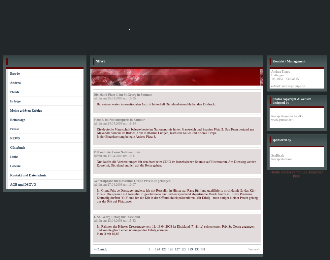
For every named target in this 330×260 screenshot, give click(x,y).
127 (177, 249)
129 (190, 249)
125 (163, 249)
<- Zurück (100, 249)
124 (157, 249)
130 (196, 249)
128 (183, 249)
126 (170, 249)
